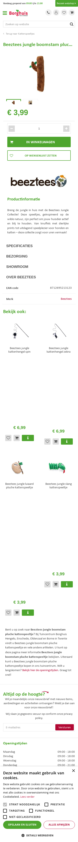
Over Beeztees (21, 285)
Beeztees (66, 307)
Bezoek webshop (67, 3)
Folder (7, 736)
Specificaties (19, 254)
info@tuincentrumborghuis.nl (22, 691)
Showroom (17, 275)
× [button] (73, 770)
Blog (6, 747)
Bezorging (17, 265)
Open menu (5, 13)
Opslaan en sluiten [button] (22, 824)
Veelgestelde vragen (15, 720)
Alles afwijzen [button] (59, 824)
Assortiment (11, 731)
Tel (48, 12)
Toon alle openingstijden (18, 650)
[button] (39, 835)
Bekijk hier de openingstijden (40, 492)
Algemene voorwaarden (18, 725)
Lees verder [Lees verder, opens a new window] (27, 796)
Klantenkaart (11, 742)
